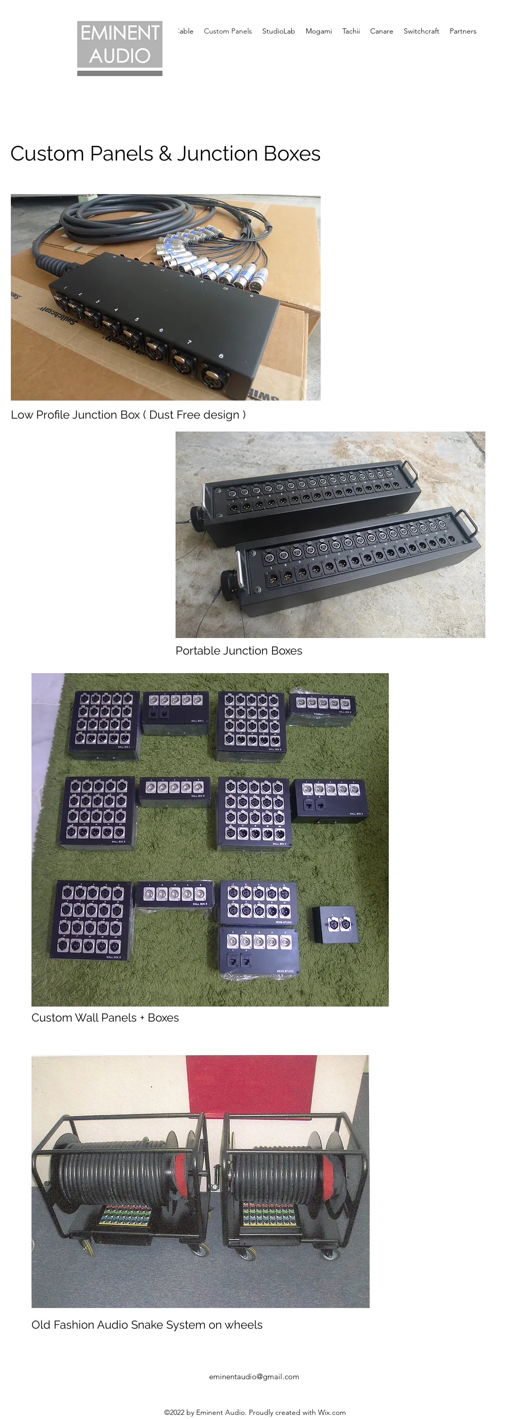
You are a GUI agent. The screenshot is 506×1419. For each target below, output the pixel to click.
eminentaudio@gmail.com (254, 1376)
